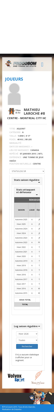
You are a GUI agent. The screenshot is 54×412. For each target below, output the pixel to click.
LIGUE (32, 210)
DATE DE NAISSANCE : (20, 146)
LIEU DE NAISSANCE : (19, 150)
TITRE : (12, 128)
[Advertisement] (27, 27)
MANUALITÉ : (15, 143)
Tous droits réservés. (26, 407)
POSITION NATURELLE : (20, 163)
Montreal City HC (33, 118)
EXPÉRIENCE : (15, 157)
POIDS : (13, 139)
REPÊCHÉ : (14, 153)
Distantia (17, 409)
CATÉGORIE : (15, 132)
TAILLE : (13, 135)
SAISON (21, 210)
